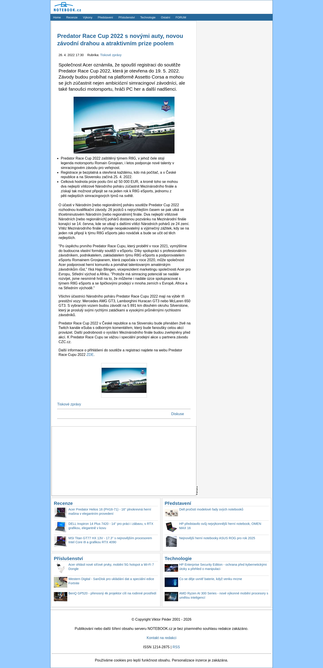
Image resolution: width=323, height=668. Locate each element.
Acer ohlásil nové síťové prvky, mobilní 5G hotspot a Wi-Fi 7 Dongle (111, 567)
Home (57, 17)
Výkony (87, 17)
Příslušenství (126, 17)
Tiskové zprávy (110, 55)
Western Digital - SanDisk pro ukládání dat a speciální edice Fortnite (111, 581)
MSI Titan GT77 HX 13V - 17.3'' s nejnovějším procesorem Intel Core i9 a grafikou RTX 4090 (110, 540)
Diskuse (177, 414)
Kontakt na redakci (162, 638)
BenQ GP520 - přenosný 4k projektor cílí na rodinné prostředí (112, 593)
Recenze (72, 17)
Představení (105, 17)
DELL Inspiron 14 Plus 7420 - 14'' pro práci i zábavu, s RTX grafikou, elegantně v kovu (110, 526)
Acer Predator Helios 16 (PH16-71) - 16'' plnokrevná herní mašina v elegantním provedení (109, 511)
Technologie (147, 17)
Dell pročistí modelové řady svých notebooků (211, 509)
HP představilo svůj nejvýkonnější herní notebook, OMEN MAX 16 (220, 526)
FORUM (181, 17)
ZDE (90, 355)
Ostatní (165, 17)
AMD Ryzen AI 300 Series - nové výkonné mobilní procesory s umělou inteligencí (223, 595)
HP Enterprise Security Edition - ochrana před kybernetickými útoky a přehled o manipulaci (223, 567)
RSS (176, 647)
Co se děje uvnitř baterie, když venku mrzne (210, 579)
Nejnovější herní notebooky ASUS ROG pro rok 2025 (217, 538)
